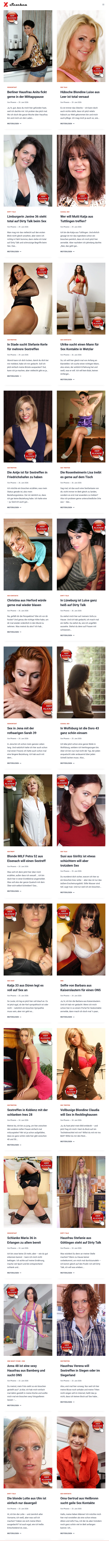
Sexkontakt (12, 87)
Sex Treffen (65, 464)
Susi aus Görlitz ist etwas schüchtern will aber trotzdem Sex (78, 853)
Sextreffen (12, 337)
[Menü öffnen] (103, 4)
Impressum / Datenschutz (92, 1535)
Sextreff (11, 845)
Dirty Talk (11, 211)
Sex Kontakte (65, 337)
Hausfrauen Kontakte (68, 1535)
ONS (61, 972)
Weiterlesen (14, 123)
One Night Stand (14, 1349)
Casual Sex (64, 211)
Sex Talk (63, 87)
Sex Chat (10, 972)
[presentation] (28, 45)
